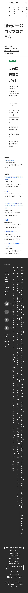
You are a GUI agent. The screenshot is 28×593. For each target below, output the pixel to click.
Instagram (7, 320)
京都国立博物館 (14, 550)
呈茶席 (7, 191)
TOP (5, 46)
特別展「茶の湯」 (10, 160)
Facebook (7, 328)
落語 (7, 220)
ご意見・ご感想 (14, 571)
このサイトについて (14, 574)
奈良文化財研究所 (14, 564)
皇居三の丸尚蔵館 (14, 558)
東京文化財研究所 (14, 561)
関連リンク (9, 577)
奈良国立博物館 (14, 553)
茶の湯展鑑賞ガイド (11, 232)
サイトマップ (18, 577)
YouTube (7, 303)
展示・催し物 (10, 11)
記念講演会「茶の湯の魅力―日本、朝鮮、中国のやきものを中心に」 (14, 206)
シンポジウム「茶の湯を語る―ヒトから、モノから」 (14, 245)
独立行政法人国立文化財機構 (14, 547)
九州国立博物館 (14, 555)
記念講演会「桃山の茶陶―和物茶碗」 (14, 178)
